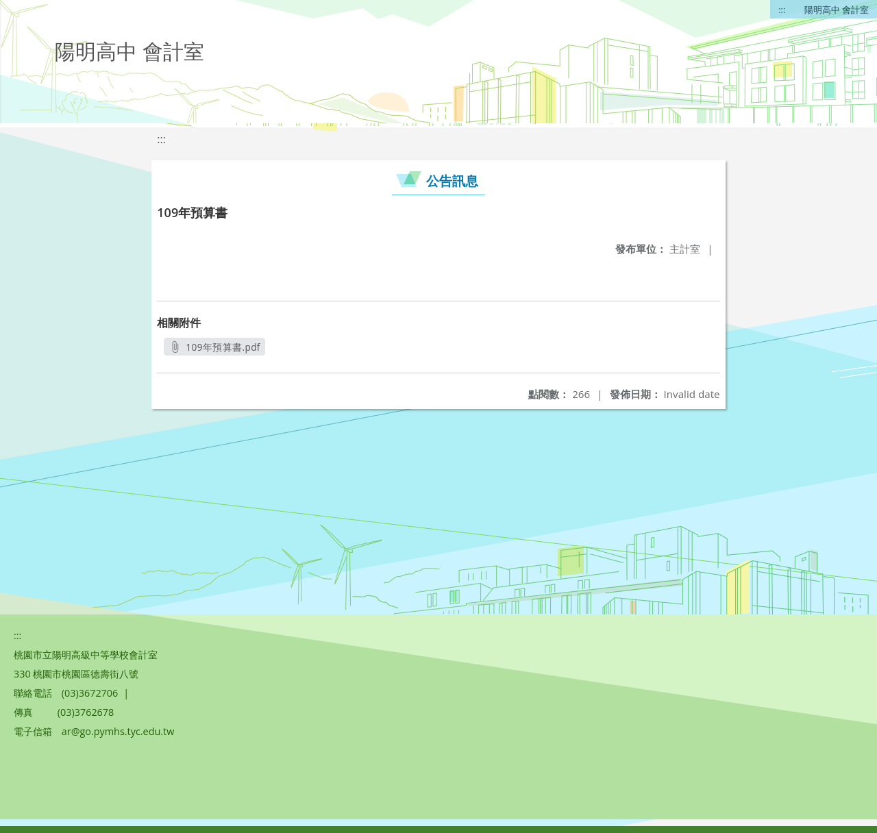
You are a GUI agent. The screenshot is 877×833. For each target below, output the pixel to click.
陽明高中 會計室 (836, 9)
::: (781, 9)
